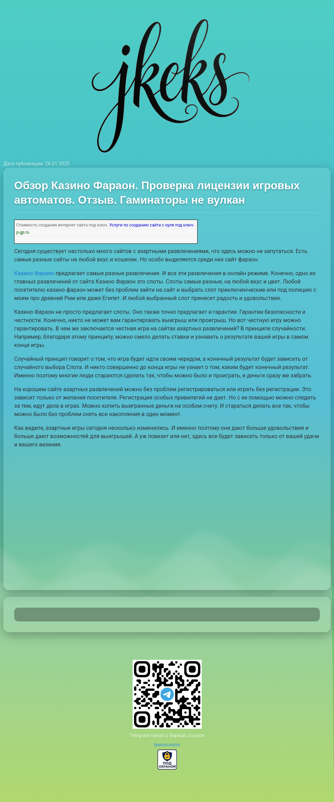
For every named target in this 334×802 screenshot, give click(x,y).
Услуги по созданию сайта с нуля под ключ (151, 225)
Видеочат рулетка (167, 744)
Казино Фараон (34, 273)
